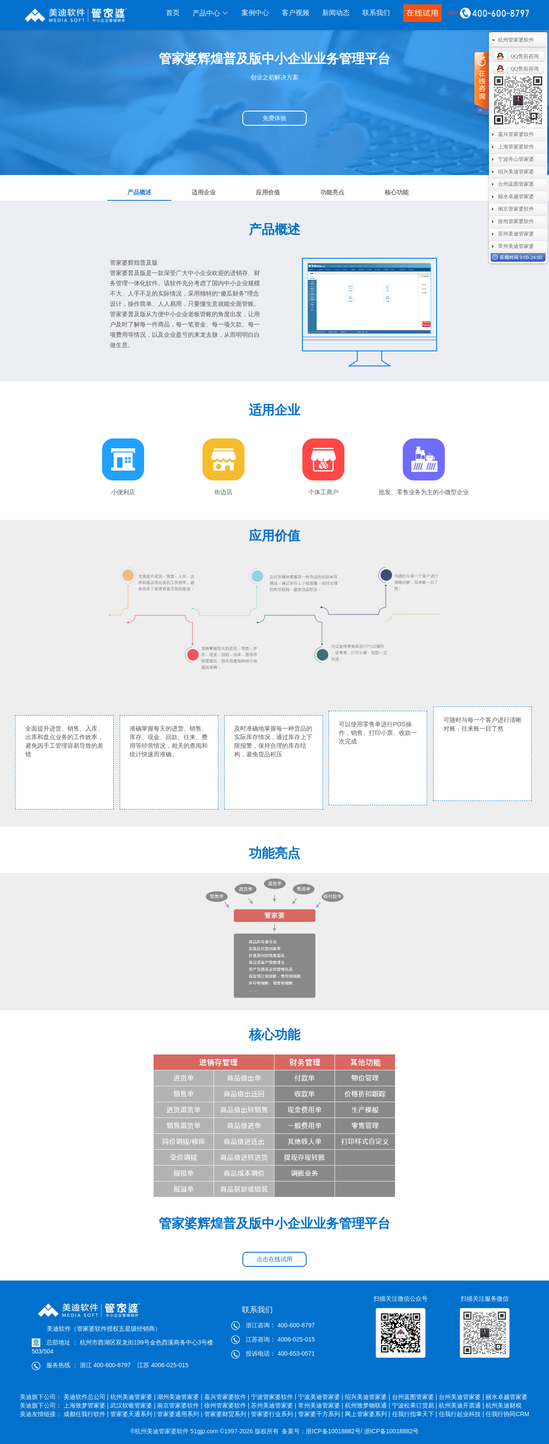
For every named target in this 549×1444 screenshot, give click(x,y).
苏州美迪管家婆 (516, 234)
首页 (173, 12)
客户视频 (295, 12)
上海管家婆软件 (516, 147)
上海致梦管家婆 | (86, 1405)
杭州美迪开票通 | (461, 1405)
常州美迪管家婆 (516, 246)
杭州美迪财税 (507, 1405)
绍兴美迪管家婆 (516, 172)
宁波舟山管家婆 (516, 159)
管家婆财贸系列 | (227, 1414)
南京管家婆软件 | (179, 1405)
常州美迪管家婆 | (321, 1405)
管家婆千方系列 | (321, 1414)
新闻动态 (336, 12)
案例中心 (255, 12)
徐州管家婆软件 (516, 221)
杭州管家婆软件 (516, 40)
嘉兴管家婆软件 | (227, 1396)
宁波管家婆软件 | (273, 1396)
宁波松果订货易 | (414, 1405)
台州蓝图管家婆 (516, 184)
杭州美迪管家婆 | (133, 1396)
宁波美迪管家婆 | (321, 1396)
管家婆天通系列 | (133, 1414)
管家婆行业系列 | (273, 1414)
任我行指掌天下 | (414, 1414)
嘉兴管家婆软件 (516, 134)
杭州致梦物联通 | (367, 1405)
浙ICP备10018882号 (333, 1431)
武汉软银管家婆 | (133, 1405)
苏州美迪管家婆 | (273, 1405)
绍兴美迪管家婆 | (367, 1396)
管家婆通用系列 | (179, 1414)
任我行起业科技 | (461, 1414)
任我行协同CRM (507, 1414)
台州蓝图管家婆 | (414, 1396)
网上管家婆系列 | (367, 1414)
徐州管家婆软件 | (227, 1405)
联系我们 (376, 12)
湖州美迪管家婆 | (179, 1396)
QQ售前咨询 (524, 56)
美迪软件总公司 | (86, 1396)
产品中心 (211, 13)
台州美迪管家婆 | (461, 1396)
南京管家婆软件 (516, 209)
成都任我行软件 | (86, 1414)
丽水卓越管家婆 (507, 1396)
